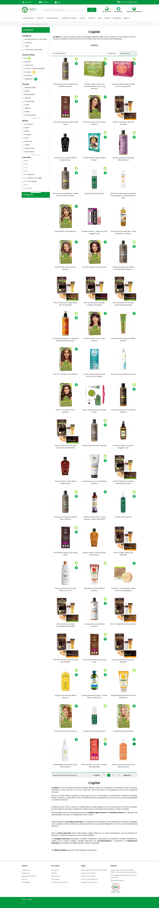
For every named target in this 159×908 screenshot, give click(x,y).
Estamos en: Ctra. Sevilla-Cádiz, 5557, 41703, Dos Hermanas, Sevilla (123, 871)
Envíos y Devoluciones (89, 879)
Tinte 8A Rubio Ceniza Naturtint (65, 231)
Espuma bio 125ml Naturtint (94, 193)
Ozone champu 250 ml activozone (123, 374)
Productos (25, 873)
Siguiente (128, 775)
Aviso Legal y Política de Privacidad (94, 870)
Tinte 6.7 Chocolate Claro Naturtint (65, 374)
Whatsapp (55, 879)
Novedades (26, 882)
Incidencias (26, 870)
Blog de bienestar (117, 880)
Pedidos (54, 873)
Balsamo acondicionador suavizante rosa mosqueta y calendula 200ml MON (123, 195)
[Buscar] (69, 10)
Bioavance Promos (29, 876)
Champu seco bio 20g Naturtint (94, 731)
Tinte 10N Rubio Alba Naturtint (123, 731)
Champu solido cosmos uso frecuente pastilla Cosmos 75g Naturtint (94, 86)
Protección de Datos (88, 873)
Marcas (24, 879)
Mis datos (55, 870)
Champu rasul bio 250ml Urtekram (94, 446)
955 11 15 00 (44, 2)
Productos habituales (59, 882)
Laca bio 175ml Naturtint (123, 517)
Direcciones (55, 876)
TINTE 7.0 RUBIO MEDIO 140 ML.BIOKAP (123, 624)
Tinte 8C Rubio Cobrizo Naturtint (65, 731)
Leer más (94, 45)
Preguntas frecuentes (89, 882)
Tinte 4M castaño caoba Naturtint (94, 267)
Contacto (28, 2)
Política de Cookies (88, 876)
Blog (57, 2)
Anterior (96, 775)
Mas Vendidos (128, 53)
